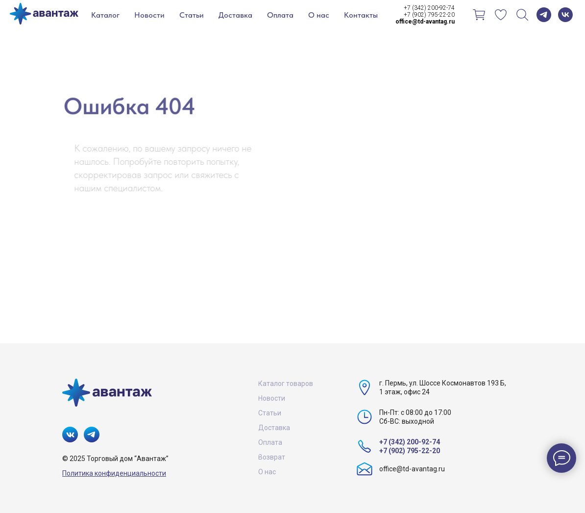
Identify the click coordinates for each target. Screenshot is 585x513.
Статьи (191, 15)
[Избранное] (500, 14)
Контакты (361, 15)
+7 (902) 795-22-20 (429, 14)
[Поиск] (522, 14)
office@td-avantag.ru (412, 469)
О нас (318, 15)
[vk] (565, 14)
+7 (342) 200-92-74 (429, 7)
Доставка (235, 15)
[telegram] (543, 14)
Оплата (280, 15)
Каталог (105, 15)
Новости (149, 15)
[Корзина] (479, 14)
